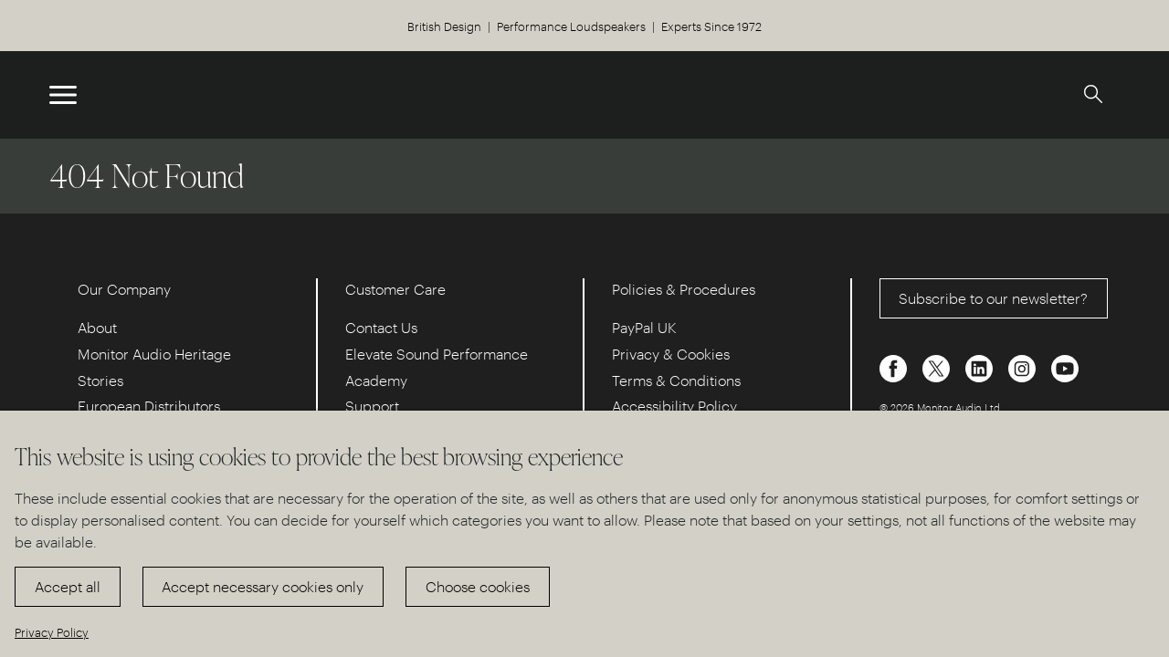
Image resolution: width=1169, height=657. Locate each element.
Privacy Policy (52, 632)
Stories (100, 380)
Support (372, 405)
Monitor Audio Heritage (154, 353)
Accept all (67, 586)
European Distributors (149, 405)
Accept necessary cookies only (262, 586)
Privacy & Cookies (671, 353)
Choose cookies (478, 586)
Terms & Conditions (676, 380)
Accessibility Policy (674, 405)
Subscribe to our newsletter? (993, 298)
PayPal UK (644, 327)
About (97, 327)
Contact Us (381, 327)
